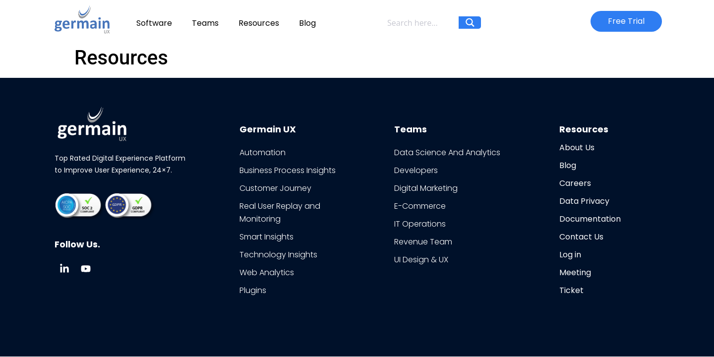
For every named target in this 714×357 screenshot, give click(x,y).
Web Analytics (266, 272)
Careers (575, 183)
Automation (262, 152)
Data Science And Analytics (447, 152)
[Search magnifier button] (470, 27)
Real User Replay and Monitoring (279, 212)
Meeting (575, 272)
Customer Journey (275, 188)
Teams (205, 23)
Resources (258, 23)
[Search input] (420, 22)
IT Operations (420, 224)
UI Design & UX (421, 259)
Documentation (590, 219)
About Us (577, 147)
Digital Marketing (426, 188)
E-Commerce (420, 206)
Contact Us (581, 236)
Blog (307, 23)
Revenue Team (423, 241)
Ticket (571, 290)
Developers (416, 170)
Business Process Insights (287, 170)
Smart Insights (266, 236)
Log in (570, 254)
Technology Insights (278, 254)
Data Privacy (584, 201)
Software (154, 23)
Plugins (252, 290)
